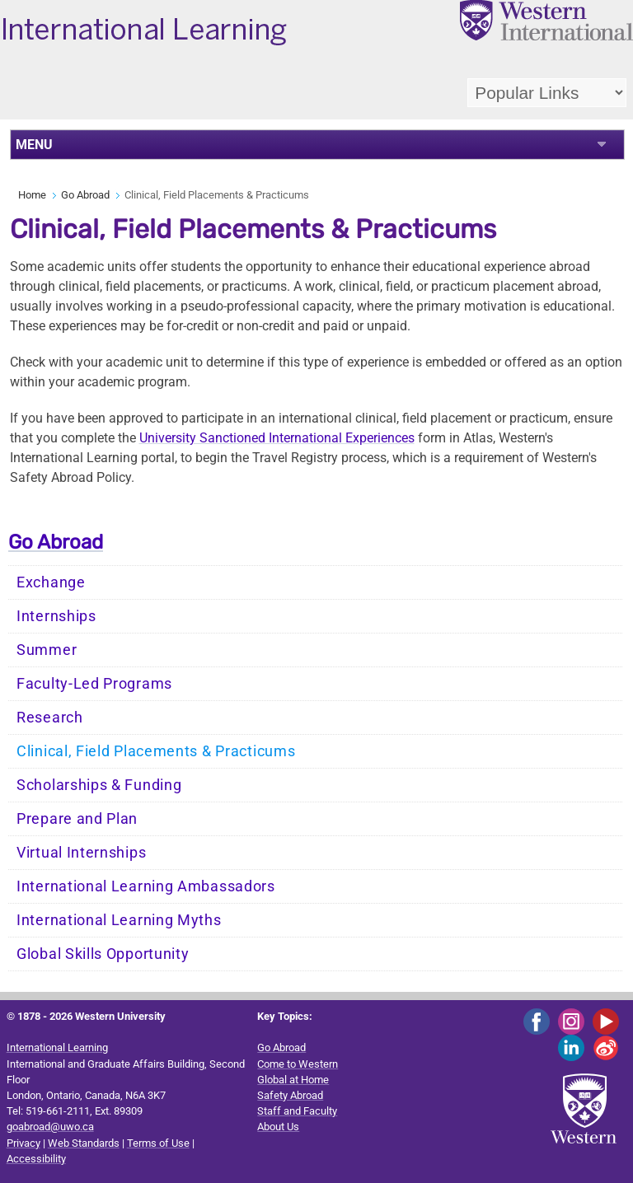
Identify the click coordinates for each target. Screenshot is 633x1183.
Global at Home (293, 1079)
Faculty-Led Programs (94, 684)
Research (49, 717)
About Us (278, 1126)
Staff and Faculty (297, 1111)
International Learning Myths (119, 920)
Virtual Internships (81, 852)
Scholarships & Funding (98, 785)
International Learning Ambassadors (145, 886)
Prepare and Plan (77, 819)
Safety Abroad (290, 1095)
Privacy (23, 1143)
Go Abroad (85, 195)
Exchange (51, 582)
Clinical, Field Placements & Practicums (155, 751)
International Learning (57, 1047)
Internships (56, 616)
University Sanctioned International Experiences (277, 438)
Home (32, 195)
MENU (34, 144)
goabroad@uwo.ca (50, 1126)
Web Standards (84, 1143)
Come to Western (297, 1064)
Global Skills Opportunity (103, 954)
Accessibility (36, 1159)
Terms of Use (158, 1143)
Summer (46, 650)
